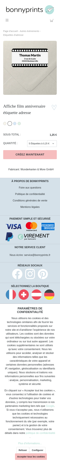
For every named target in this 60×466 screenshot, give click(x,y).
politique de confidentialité (40, 433)
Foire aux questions (30, 187)
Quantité (10, 143)
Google (50, 406)
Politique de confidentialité (30, 194)
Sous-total (11, 134)
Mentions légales (30, 207)
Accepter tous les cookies (31, 456)
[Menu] (7, 20)
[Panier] (52, 20)
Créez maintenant (30, 154)
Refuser (23, 450)
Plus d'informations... (30, 443)
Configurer (37, 450)
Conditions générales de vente (30, 200)
